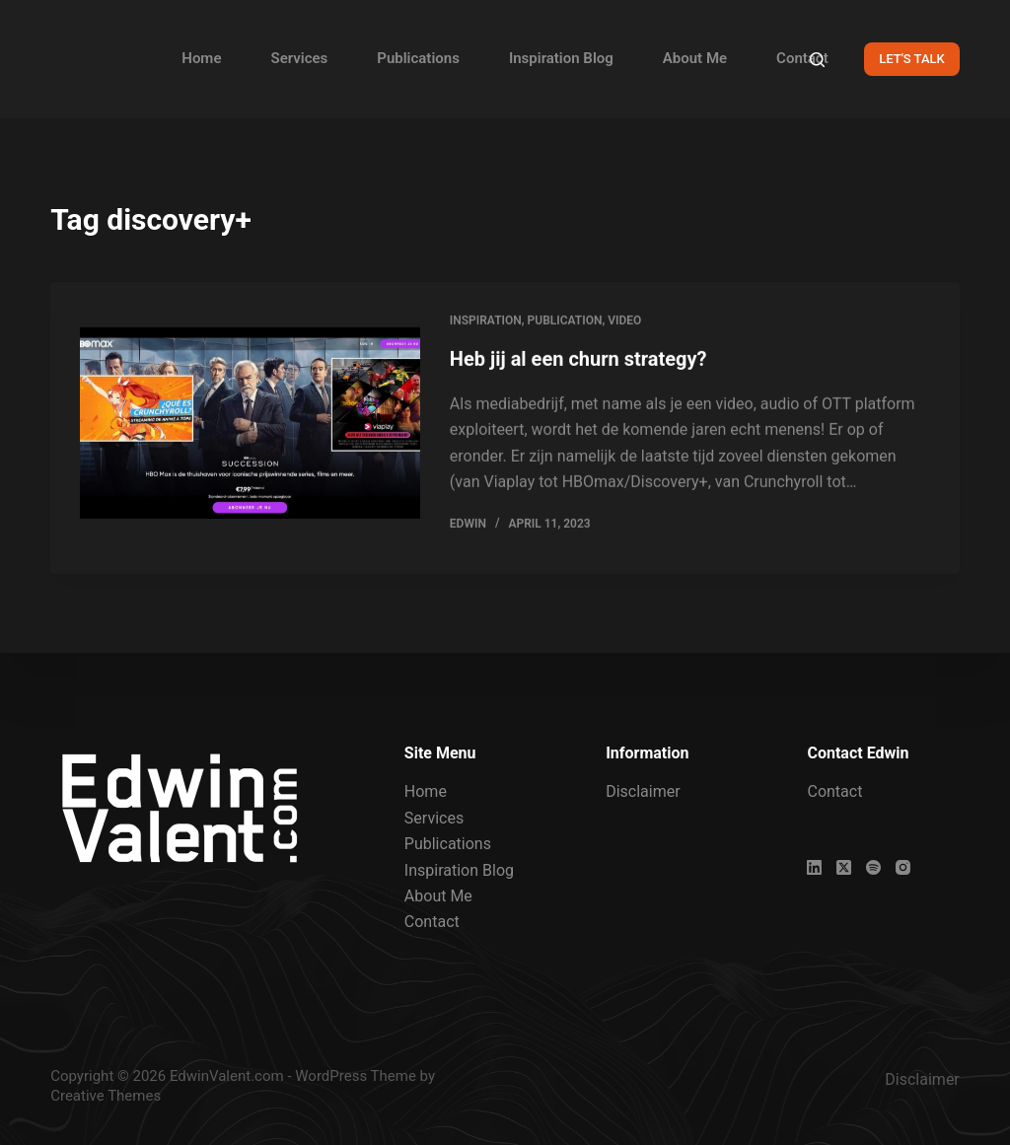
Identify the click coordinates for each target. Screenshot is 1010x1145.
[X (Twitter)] (843, 867)
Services (298, 58)
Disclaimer (643, 791)
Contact (802, 58)
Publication (565, 321)
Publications (418, 58)
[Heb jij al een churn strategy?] (250, 424)
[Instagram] (903, 867)
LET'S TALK (912, 58)
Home (201, 58)
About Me (695, 58)
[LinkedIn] (814, 867)
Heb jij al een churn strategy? (578, 360)
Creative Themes (105, 1096)
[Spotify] (873, 867)
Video (624, 321)
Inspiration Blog (561, 58)
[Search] (817, 59)
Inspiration (486, 321)
